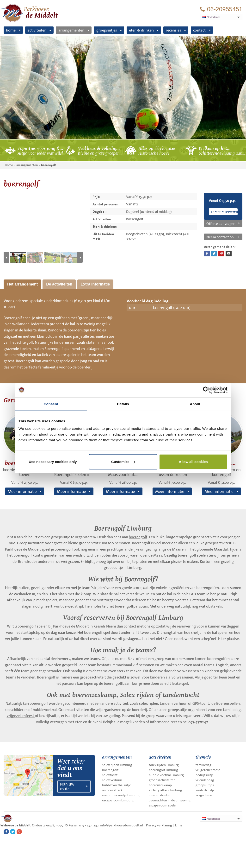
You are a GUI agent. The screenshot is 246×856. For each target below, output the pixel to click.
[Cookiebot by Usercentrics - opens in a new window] (206, 389)
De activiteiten (59, 284)
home (11, 30)
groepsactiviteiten (162, 780)
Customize (123, 462)
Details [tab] (123, 404)
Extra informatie (95, 284)
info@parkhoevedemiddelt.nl (121, 825)
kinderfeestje (205, 790)
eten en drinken (160, 795)
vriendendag (205, 780)
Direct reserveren (224, 212)
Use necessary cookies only (53, 462)
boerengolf (48, 165)
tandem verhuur (173, 703)
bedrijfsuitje (205, 775)
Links (179, 825)
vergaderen (204, 795)
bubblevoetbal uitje (116, 785)
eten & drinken (141, 30)
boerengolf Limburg (163, 770)
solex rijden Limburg (117, 764)
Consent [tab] (51, 404)
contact (199, 30)
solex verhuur (112, 780)
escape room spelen (163, 805)
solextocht (109, 775)
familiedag (203, 764)
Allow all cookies (193, 462)
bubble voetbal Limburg (166, 775)
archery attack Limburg (165, 790)
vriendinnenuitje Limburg (121, 795)
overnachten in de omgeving (170, 800)
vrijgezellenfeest (21, 715)
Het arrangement (22, 284)
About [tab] (195, 404)
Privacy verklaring (159, 825)
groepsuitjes (106, 30)
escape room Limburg (118, 800)
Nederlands (211, 819)
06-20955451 (224, 9)
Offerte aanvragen (220, 223)
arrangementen (71, 30)
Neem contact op (220, 237)
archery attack (112, 790)
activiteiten (37, 30)
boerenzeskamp (160, 785)
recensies (173, 30)
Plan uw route (67, 786)
